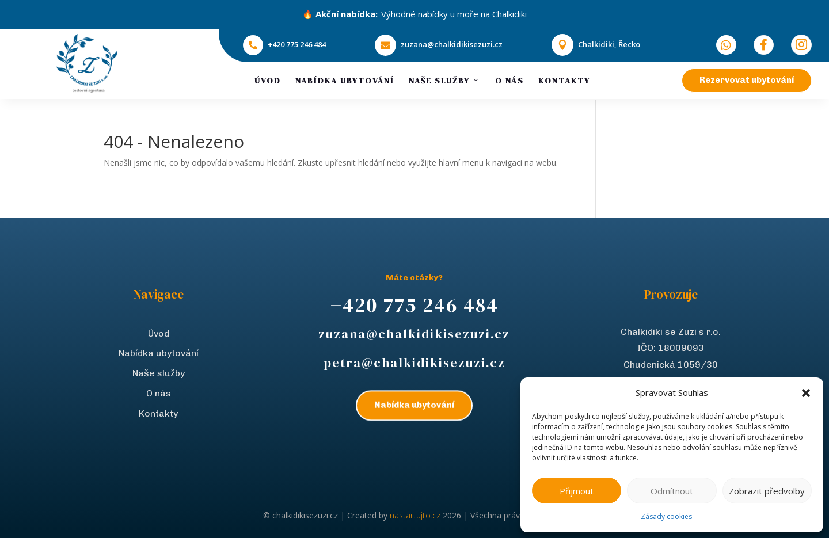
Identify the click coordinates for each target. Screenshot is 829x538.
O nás (509, 80)
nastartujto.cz (416, 515)
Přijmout (577, 491)
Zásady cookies (666, 516)
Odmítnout (672, 491)
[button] (806, 393)
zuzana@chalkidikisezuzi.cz (452, 44)
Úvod (267, 80)
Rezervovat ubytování (746, 80)
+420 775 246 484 (297, 44)
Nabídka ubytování (344, 80)
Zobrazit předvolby (767, 491)
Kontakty (564, 80)
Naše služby (445, 80)
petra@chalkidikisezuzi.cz (414, 362)
